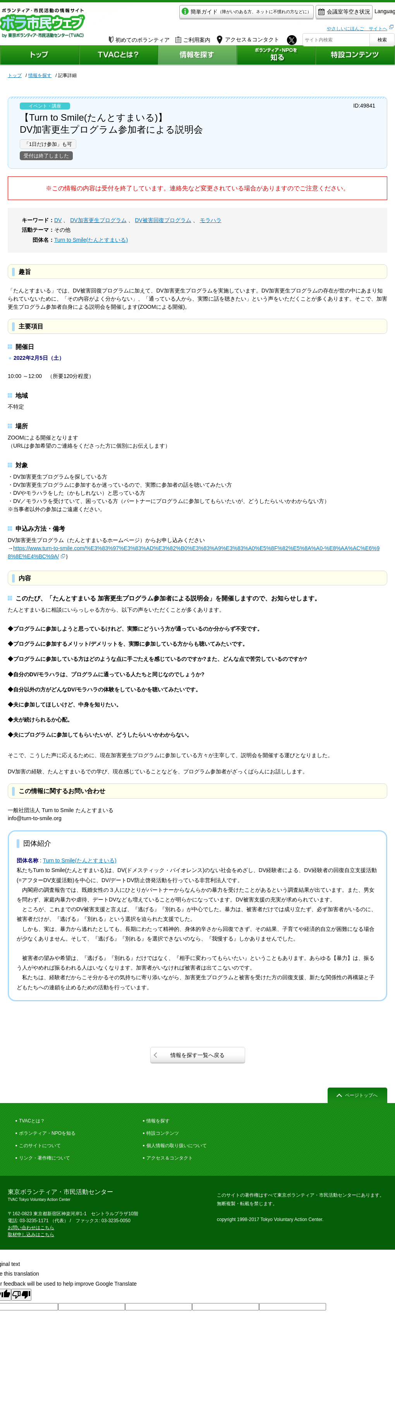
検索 (382, 37)
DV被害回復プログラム (163, 220)
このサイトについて (40, 1145)
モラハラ (211, 220)
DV (58, 220)
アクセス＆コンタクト (169, 1158)
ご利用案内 (192, 37)
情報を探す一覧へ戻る (197, 1055)
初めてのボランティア (139, 37)
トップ (15, 75)
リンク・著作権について (44, 1158)
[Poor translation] (21, 1295)
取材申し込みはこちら (31, 1234)
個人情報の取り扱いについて (176, 1145)
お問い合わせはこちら (31, 1227)
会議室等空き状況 (308, 14)
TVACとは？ (32, 1121)
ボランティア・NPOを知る (47, 1133)
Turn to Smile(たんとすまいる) (91, 240)
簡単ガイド (210, 14)
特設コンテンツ (162, 1133)
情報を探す (40, 75)
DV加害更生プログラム (98, 220)
